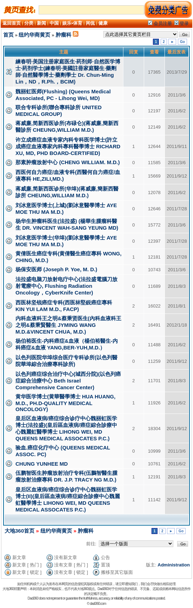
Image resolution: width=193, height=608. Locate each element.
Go (182, 42)
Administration (173, 564)
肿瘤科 (63, 35)
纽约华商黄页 (34, 35)
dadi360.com (98, 604)
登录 (181, 23)
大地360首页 (19, 531)
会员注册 (160, 23)
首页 (8, 35)
